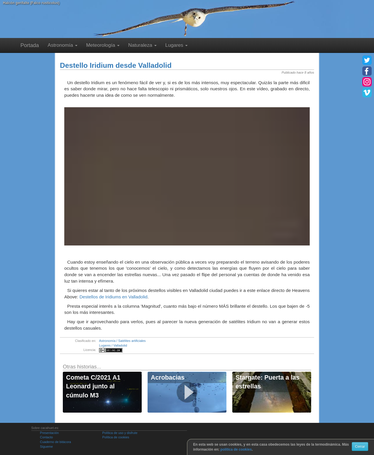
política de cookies (236, 449)
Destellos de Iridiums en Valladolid (113, 296)
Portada (29, 45)
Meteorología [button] (103, 45)
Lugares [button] (176, 45)
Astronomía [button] (62, 45)
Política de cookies (115, 437)
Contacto (46, 437)
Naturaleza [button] (142, 45)
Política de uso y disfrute (119, 433)
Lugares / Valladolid (113, 345)
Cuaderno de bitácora (55, 442)
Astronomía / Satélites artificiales (122, 340)
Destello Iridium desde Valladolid (116, 65)
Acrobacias (167, 377)
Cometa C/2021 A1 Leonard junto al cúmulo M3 (93, 386)
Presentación (49, 433)
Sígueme (46, 446)
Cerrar (360, 446)
